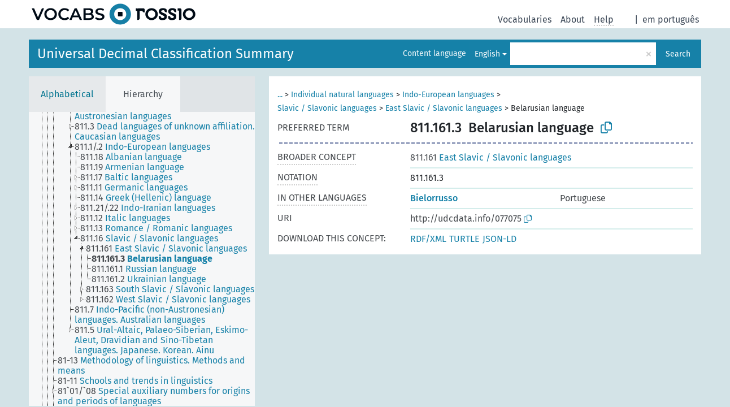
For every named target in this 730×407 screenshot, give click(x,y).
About (572, 19)
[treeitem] (169, 132)
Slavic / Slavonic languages (327, 108)
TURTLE (464, 238)
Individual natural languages (342, 94)
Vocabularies (524, 19)
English (487, 54)
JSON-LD (499, 238)
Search (678, 54)
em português (670, 19)
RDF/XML (428, 238)
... (280, 94)
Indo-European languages (448, 94)
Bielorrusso (434, 198)
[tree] (142, 259)
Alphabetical (67, 94)
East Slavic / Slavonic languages (443, 108)
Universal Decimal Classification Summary (165, 54)
